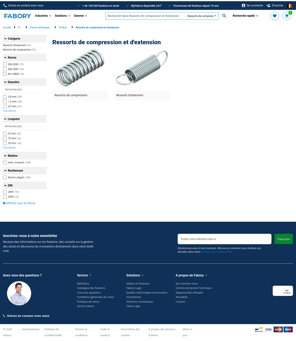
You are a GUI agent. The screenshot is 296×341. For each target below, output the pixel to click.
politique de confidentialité (216, 250)
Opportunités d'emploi (189, 291)
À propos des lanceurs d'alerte (162, 331)
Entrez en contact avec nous (23, 4)
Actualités (181, 296)
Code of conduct (105, 331)
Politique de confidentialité (53, 331)
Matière (12, 154)
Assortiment (133, 296)
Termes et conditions (81, 331)
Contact (180, 300)
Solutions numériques (139, 300)
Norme (12, 56)
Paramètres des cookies (130, 331)
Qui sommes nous (187, 282)
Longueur (14, 117)
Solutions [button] (61, 14)
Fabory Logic (134, 286)
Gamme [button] (79, 14)
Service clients (85, 305)
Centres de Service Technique (193, 286)
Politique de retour (88, 300)
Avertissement (31, 328)
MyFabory (83, 282)
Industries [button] (41, 14)
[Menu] (290, 286)
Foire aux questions (89, 291)
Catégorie (14, 37)
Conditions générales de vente (95, 296)
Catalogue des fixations (91, 286)
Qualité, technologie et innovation (146, 291)
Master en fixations (138, 282)
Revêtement (15, 169)
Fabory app (133, 305)
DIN (10, 184)
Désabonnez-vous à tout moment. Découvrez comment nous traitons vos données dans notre (219, 248)
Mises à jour (187, 331)
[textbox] (144, 15)
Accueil (7, 26)
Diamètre (13, 80)
